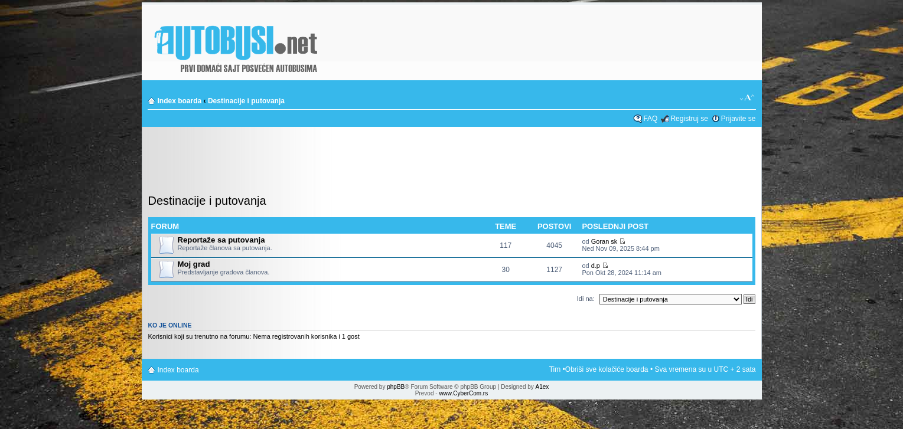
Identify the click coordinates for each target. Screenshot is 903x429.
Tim (555, 369)
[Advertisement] (452, 161)
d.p (595, 265)
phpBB (396, 387)
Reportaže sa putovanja (221, 239)
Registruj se (689, 118)
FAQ (650, 118)
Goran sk (604, 241)
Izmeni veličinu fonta (747, 98)
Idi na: (586, 298)
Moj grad (194, 264)
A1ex (542, 387)
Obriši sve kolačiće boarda (606, 369)
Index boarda (180, 101)
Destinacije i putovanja (246, 101)
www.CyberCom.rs (463, 393)
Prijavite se (738, 118)
